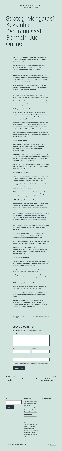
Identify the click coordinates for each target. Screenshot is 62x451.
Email (34, 348)
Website (14, 356)
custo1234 (16, 317)
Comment (15, 333)
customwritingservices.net (31, 5)
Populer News (46, 316)
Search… (8, 398)
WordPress (53, 444)
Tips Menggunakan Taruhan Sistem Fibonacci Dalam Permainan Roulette (31, 426)
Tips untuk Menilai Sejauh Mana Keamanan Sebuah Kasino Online (30, 403)
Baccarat (41, 316)
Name (14, 348)
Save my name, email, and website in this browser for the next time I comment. (31, 363)
